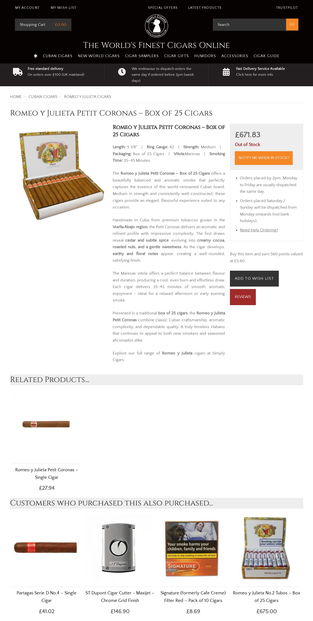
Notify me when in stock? (263, 158)
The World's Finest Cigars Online (156, 45)
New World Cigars (99, 56)
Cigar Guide (266, 56)
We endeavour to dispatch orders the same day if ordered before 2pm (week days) (163, 75)
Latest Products (205, 8)
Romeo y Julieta (177, 353)
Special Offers (163, 8)
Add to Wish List (254, 278)
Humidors (205, 56)
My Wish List (63, 8)
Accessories (234, 56)
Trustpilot (287, 8)
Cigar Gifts (176, 56)
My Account (27, 8)
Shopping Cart (32, 24)
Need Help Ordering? (259, 230)
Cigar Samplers (142, 56)
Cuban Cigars (58, 56)
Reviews (243, 297)
